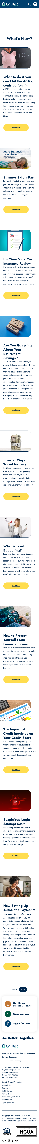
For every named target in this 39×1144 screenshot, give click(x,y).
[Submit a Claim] (7, 1100)
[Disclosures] (6, 1088)
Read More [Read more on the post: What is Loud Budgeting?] (16, 586)
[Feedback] (13, 1057)
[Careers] (5, 1057)
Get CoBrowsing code (9, 1077)
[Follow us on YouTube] (16, 1141)
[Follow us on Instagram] (9, 1140)
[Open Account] (19, 1014)
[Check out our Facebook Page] (5, 1141)
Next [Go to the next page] (23, 989)
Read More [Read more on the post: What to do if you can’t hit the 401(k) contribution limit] (16, 127)
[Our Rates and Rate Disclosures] (19, 1004)
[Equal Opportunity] (8, 1103)
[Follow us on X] (3, 1141)
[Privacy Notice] (7, 1094)
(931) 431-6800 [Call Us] (14, 1070)
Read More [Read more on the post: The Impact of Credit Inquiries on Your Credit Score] (16, 770)
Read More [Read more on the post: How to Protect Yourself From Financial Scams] (16, 679)
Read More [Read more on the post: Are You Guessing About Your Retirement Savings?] (16, 410)
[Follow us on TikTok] (13, 1141)
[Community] (14, 1053)
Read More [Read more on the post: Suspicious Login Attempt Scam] (16, 856)
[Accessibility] (6, 1085)
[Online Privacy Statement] (11, 1097)
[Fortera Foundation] (27, 1053)
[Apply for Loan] (19, 1023)
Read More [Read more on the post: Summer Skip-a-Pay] (16, 209)
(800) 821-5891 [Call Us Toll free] (14, 1072)
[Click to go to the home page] (10, 4)
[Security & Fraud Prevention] (12, 1082)
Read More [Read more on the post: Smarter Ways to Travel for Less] (16, 496)
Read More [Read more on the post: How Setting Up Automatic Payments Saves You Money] (16, 966)
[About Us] (5, 1053)
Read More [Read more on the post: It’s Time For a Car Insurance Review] (16, 295)
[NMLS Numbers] (7, 1091)
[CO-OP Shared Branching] (11, 1061)
